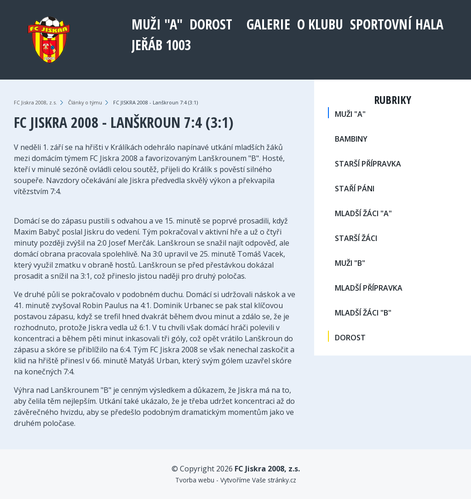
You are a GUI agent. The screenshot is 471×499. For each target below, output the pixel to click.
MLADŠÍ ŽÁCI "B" (363, 313)
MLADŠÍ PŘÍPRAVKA (368, 288)
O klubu (320, 24)
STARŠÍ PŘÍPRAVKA (368, 164)
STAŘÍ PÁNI (354, 189)
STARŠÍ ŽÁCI (356, 238)
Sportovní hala (396, 24)
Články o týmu (85, 102)
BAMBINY (351, 139)
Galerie (268, 24)
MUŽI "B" (350, 263)
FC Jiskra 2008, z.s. (35, 102)
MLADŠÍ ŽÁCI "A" (363, 213)
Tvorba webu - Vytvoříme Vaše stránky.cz (235, 480)
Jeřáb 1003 (161, 44)
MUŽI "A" (157, 24)
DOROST (211, 24)
